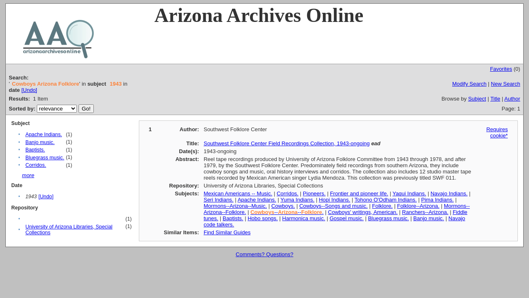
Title (495, 99)
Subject (477, 99)
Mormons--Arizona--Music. (235, 206)
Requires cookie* (497, 132)
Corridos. (35, 165)
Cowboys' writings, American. (363, 212)
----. (287, 212)
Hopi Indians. (334, 200)
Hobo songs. (263, 218)
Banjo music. (40, 142)
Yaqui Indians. (409, 193)
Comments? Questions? (264, 254)
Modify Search (469, 84)
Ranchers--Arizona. (425, 212)
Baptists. (35, 150)
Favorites (501, 69)
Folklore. (382, 206)
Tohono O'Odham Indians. (386, 200)
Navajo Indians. (449, 193)
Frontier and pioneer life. (359, 193)
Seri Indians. (219, 200)
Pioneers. (314, 193)
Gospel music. (346, 218)
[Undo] (29, 90)
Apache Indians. (43, 134)
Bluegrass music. (44, 158)
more (28, 175)
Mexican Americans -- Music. (238, 193)
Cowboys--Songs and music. (333, 206)
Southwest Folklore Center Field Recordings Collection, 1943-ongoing (287, 143)
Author (512, 99)
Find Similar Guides (227, 232)
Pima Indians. (437, 200)
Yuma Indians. (297, 200)
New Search (505, 84)
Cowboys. (283, 206)
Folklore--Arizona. (418, 206)
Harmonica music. (303, 218)
